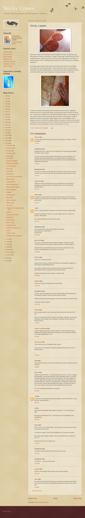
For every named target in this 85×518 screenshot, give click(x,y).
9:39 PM (36, 453)
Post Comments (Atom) (42, 502)
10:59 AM (37, 275)
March (8, 249)
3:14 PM (36, 336)
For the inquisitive (11, 189)
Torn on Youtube (7, 66)
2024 (6, 98)
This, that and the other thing (14, 176)
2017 (6, 117)
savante (36, 469)
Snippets (8, 192)
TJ (35, 396)
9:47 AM (36, 221)
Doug (36, 360)
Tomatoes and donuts (9, 64)
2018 (6, 114)
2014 (6, 125)
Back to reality (10, 222)
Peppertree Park (7, 59)
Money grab (9, 197)
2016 (6, 119)
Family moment (10, 181)
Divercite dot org (10, 225)
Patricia (36, 257)
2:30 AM (36, 487)
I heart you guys (10, 233)
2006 (6, 258)
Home (55, 498)
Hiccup (8, 230)
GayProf (36, 281)
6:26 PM (36, 402)
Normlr (36, 372)
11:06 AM (37, 285)
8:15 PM (36, 443)
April (8, 247)
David (36, 425)
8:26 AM (36, 189)
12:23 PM (37, 304)
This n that (9, 168)
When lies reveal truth (12, 163)
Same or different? (11, 200)
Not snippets (9, 158)
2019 (6, 111)
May (8, 244)
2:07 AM (36, 473)
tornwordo (17, 36)
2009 (6, 138)
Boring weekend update (12, 187)
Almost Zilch (9, 217)
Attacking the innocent (12, 214)
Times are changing (11, 160)
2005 (6, 260)
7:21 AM (36, 143)
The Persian (37, 342)
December (10, 145)
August (9, 156)
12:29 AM (37, 463)
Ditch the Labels (7, 54)
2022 (6, 104)
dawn (36, 479)
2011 (6, 132)
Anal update (9, 171)
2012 (6, 130)
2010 (6, 135)
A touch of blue (10, 220)
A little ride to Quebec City (13, 228)
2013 (6, 127)
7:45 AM (36, 164)
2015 (6, 122)
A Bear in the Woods (40, 328)
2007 (6, 143)
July (8, 239)
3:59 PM (36, 367)
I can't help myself (11, 166)
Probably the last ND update (14, 235)
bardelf (36, 310)
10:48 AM (37, 235)
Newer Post (32, 498)
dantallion (37, 181)
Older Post (78, 498)
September (10, 153)
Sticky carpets (10, 179)
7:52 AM (36, 175)
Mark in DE (37, 240)
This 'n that (9, 205)
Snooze (36, 137)
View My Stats (7, 511)
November (10, 148)
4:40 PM (36, 391)
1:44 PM (36, 323)
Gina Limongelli (7, 56)
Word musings (10, 202)
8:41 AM (36, 202)
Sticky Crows (18, 8)
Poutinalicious (10, 174)
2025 (6, 96)
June (8, 241)
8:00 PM (36, 419)
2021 (6, 106)
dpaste (36, 194)
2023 (6, 101)
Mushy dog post (10, 195)
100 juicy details (7, 51)
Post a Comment (37, 490)
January (9, 254)
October (9, 150)
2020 (6, 109)
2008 (6, 140)
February (9, 252)
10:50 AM (37, 252)
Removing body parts (12, 184)
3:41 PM (36, 355)
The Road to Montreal (9, 61)
